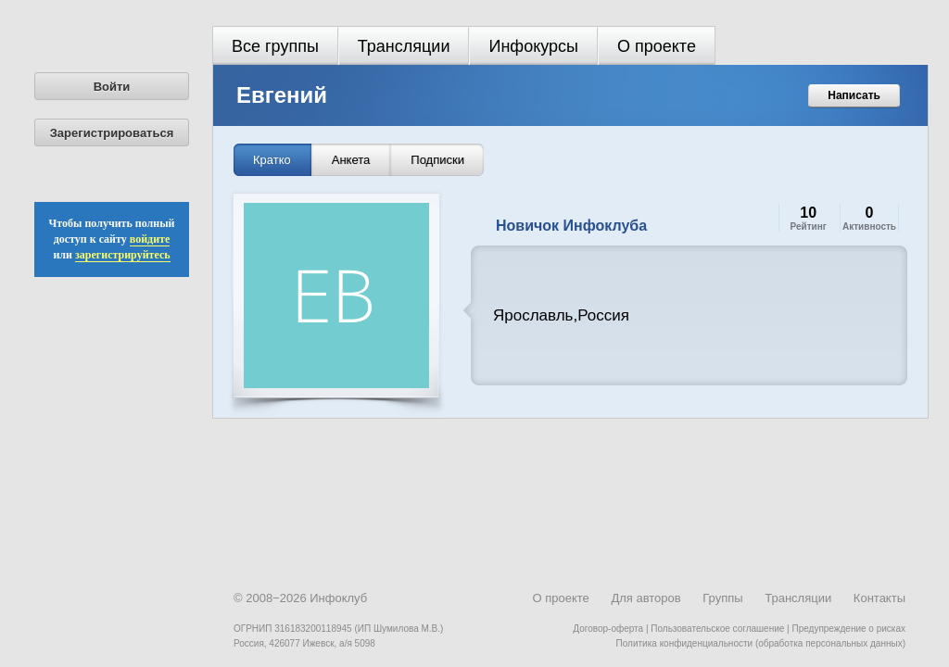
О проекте (656, 46)
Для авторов (645, 598)
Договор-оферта (608, 628)
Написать (854, 95)
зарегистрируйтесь (123, 254)
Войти (112, 87)
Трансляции (404, 46)
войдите (150, 239)
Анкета (351, 160)
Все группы (275, 46)
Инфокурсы (533, 46)
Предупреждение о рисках (848, 628)
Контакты (879, 598)
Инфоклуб (338, 598)
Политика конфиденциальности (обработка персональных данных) (760, 643)
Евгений (281, 94)
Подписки (437, 160)
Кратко (272, 160)
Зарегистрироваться (112, 133)
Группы (722, 598)
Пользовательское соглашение (717, 628)
